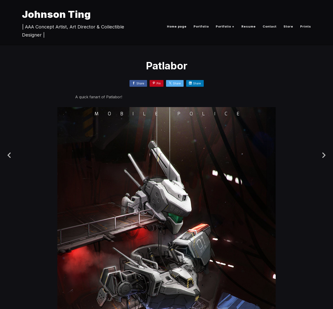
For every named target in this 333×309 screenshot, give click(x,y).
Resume (248, 26)
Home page (177, 26)
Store (288, 26)
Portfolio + (225, 26)
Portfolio (201, 26)
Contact (270, 26)
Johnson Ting (56, 14)
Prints (305, 26)
